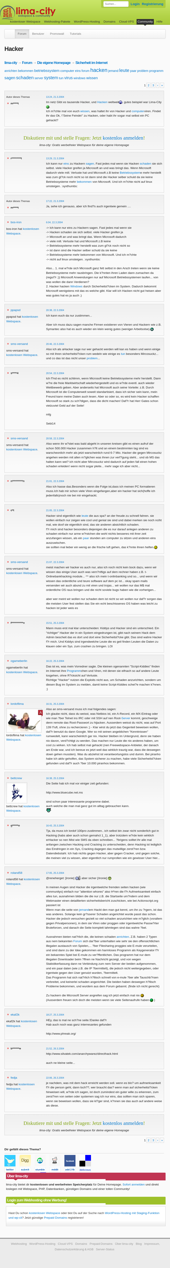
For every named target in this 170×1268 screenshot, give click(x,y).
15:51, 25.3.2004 (55, 623)
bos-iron (16, 222)
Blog (139, 1243)
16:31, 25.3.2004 (55, 704)
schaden (25, 77)
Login (135, 4)
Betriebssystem (130, 172)
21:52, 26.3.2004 (55, 1048)
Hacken (102, 102)
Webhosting (19, 1243)
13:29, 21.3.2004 (55, 158)
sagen (9, 78)
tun (61, 78)
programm (156, 71)
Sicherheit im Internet (91, 63)
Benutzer (38, 33)
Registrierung (152, 4)
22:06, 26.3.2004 (55, 1077)
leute (124, 70)
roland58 (16, 872)
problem (143, 71)
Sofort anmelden (134, 1184)
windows (79, 78)
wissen (92, 78)
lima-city (10, 63)
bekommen (25, 71)
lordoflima (17, 703)
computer (67, 71)
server (39, 78)
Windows (76, 286)
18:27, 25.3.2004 (55, 1014)
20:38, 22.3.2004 (55, 310)
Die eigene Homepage (54, 63)
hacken (98, 70)
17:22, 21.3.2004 (55, 201)
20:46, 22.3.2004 (55, 344)
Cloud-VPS (126, 21)
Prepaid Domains (55, 1217)
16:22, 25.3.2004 (55, 661)
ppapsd (16, 310)
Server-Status (105, 1249)
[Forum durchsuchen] (116, 4)
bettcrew (16, 778)
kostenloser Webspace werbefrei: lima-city (44, 13)
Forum (22, 33)
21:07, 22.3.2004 (55, 562)
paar (133, 71)
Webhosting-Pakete (57, 21)
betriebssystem (46, 71)
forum (85, 71)
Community (145, 21)
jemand (113, 71)
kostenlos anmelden (123, 138)
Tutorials (75, 33)
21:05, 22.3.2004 (55, 510)
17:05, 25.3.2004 (55, 873)
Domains (110, 21)
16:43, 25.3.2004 (55, 825)
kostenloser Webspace (25, 21)
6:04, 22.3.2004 (54, 222)
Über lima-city (124, 1243)
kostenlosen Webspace (21, 355)
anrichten (10, 71)
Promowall (57, 33)
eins (78, 71)
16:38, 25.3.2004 (55, 778)
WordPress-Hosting (87, 21)
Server (125, 718)
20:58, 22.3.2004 (55, 438)
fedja (14, 1077)
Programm (74, 670)
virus (68, 78)
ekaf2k (15, 1014)
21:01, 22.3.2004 (55, 481)
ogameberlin (19, 661)
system (51, 77)
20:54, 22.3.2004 (55, 373)
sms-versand (19, 344)
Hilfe (159, 21)
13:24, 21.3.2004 (55, 97)
